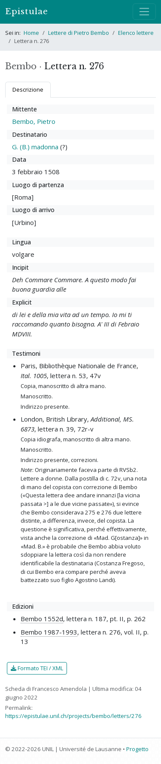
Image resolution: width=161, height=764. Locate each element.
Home (31, 33)
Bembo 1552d (42, 618)
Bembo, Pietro (33, 121)
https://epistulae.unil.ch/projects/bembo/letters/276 (73, 716)
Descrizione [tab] (27, 89)
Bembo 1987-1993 (49, 632)
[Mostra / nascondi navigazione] (144, 11)
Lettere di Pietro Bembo (78, 33)
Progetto (137, 749)
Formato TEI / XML (37, 668)
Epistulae (26, 11)
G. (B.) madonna (35, 146)
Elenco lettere (136, 33)
